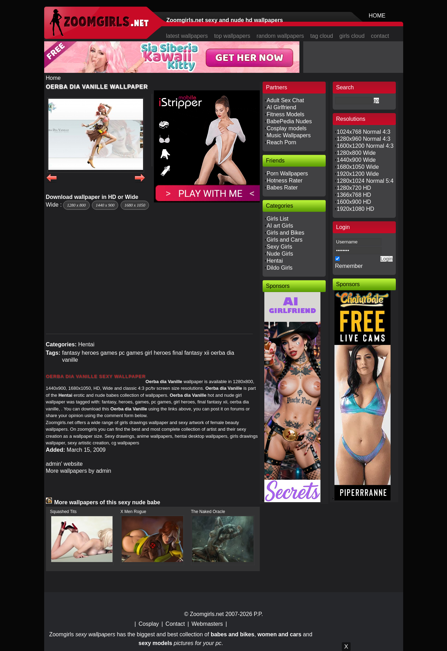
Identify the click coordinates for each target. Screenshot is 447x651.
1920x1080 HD (355, 209)
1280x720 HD (354, 188)
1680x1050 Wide (358, 167)
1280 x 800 (76, 205)
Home (53, 78)
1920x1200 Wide (358, 174)
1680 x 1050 (134, 205)
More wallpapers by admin (78, 471)
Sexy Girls (279, 247)
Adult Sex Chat (285, 100)
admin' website (64, 464)
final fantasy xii (190, 353)
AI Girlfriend (281, 107)
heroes (90, 353)
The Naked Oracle (208, 511)
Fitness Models (286, 114)
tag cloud (321, 36)
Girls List (278, 219)
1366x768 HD (354, 195)
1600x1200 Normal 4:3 (365, 146)
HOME (377, 16)
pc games (131, 353)
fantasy (71, 353)
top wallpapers (232, 36)
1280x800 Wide (356, 153)
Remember (349, 266)
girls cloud (352, 36)
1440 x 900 (105, 205)
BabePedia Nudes (289, 121)
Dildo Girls (280, 268)
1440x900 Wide (356, 160)
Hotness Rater (285, 180)
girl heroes (158, 353)
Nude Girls (280, 254)
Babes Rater (282, 188)
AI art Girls (280, 226)
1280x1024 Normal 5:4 (365, 181)
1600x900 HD (354, 202)
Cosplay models (287, 128)
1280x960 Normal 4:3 (364, 139)
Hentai (86, 344)
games (108, 353)
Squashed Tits (63, 511)
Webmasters (207, 624)
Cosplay (148, 624)
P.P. (258, 614)
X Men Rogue (133, 511)
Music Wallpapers (289, 135)
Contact (175, 624)
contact (380, 36)
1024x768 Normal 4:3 (364, 132)
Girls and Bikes (286, 233)
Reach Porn (282, 142)
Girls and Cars (285, 240)
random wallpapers (280, 36)
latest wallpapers (187, 36)
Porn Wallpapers (287, 173)
